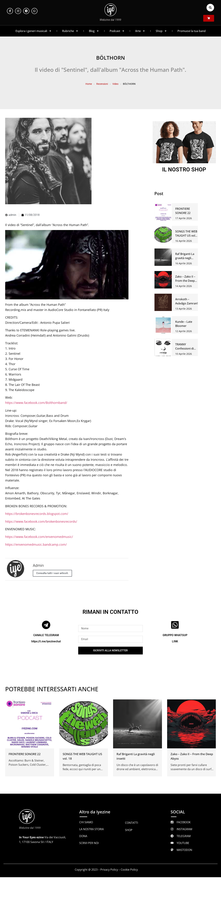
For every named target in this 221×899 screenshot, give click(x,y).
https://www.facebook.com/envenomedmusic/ (39, 537)
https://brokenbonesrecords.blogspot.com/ (36, 514)
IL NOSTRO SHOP (184, 169)
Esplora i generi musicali (34, 31)
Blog (94, 31)
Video (115, 83)
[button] (210, 7)
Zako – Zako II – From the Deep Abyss (185, 281)
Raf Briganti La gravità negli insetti (184, 258)
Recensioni (102, 83)
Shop (161, 31)
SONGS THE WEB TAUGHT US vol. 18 (186, 236)
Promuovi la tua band (191, 31)
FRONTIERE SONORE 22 (25, 754)
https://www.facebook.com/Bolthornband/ (36, 403)
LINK (175, 641)
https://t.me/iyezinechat (46, 641)
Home (88, 83)
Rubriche (70, 31)
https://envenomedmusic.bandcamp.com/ (36, 544)
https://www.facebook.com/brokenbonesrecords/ (41, 521)
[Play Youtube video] (66, 265)
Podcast (117, 31)
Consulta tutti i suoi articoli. (52, 573)
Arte (140, 31)
